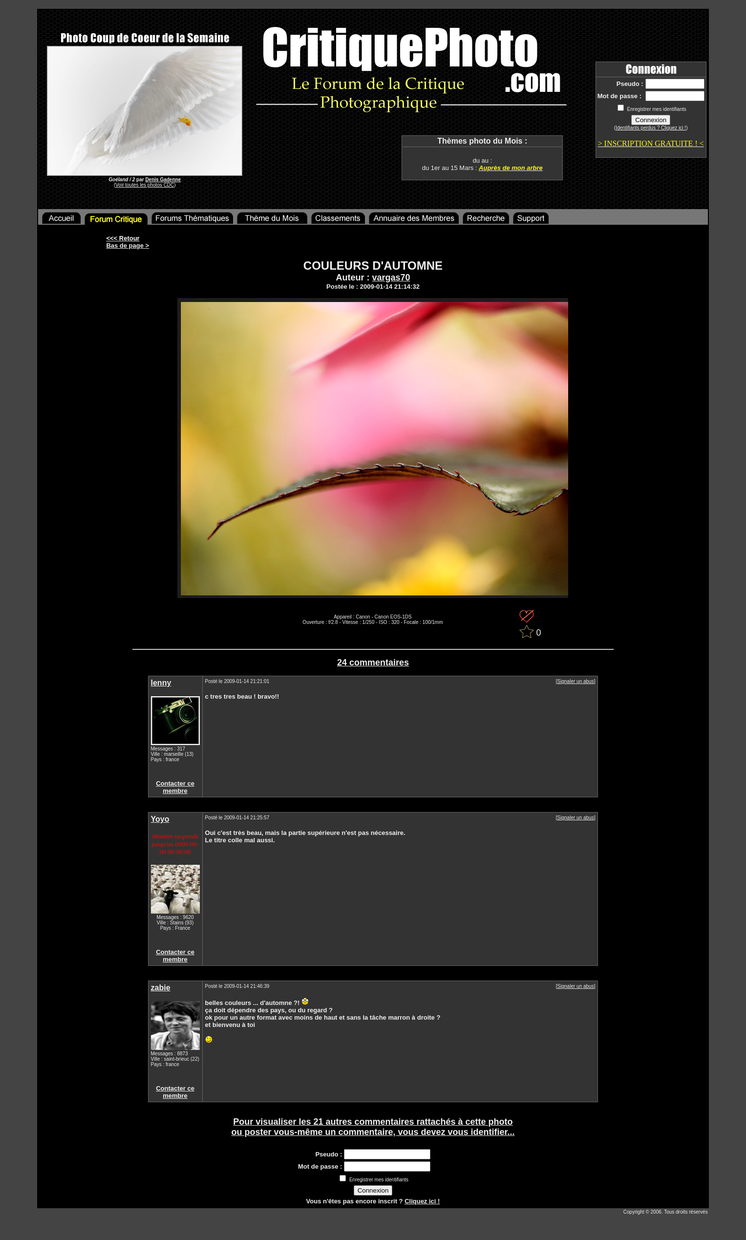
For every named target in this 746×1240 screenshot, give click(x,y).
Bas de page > (127, 245)
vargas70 (391, 277)
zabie (161, 987)
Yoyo (160, 819)
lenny (161, 683)
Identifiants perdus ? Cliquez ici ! (651, 127)
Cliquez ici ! (422, 1201)
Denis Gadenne (163, 179)
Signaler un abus (575, 681)
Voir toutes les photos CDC (144, 185)
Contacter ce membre (175, 787)
